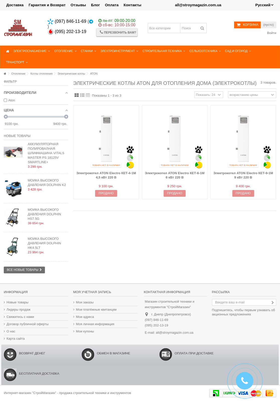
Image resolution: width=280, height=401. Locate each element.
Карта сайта (16, 338)
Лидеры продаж (19, 309)
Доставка (15, 5)
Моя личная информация (95, 324)
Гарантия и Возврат (47, 5)
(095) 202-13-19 (66, 31)
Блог (95, 5)
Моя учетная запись (92, 292)
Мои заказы (85, 302)
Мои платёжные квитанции (96, 309)
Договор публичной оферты (28, 324)
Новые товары (17, 136)
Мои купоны (85, 331)
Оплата (111, 5)
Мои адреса (85, 317)
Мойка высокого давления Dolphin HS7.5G (44, 214)
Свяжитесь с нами (20, 317)
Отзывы (78, 5)
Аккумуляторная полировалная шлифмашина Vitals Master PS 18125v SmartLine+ (46, 153)
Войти (271, 33)
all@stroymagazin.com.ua (174, 332)
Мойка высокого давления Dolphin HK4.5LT (44, 243)
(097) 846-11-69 (66, 21)
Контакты (133, 5)
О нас (11, 331)
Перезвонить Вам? (118, 32)
